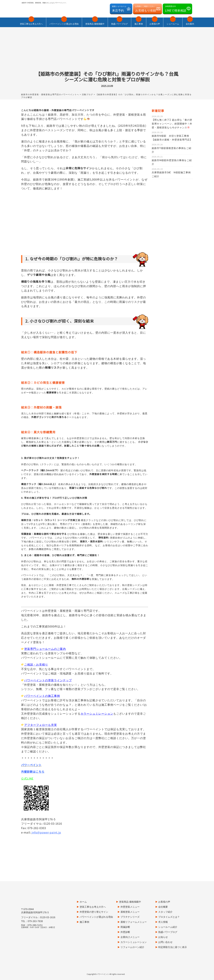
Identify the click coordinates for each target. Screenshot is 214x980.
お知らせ (163, 921)
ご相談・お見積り (34, 649)
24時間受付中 (175, 9)
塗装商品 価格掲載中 (94, 21)
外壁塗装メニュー (130, 891)
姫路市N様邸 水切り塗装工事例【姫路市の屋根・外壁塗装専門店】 (172, 122)
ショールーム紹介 (167, 911)
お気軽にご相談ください (145, 9)
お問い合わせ (165, 926)
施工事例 (138, 21)
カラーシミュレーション (134, 926)
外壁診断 (125, 916)
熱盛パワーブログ (119, 21)
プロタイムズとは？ (169, 901)
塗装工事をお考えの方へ (31, 21)
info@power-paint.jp (46, 817)
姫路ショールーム (119, 9)
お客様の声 (155, 21)
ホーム (83, 886)
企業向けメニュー (130, 921)
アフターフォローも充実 (39, 709)
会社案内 (190, 21)
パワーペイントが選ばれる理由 (64, 21)
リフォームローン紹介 (132, 931)
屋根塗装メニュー (130, 896)
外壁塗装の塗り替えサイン (94, 896)
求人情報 (163, 906)
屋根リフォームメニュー (134, 906)
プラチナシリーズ (130, 901)
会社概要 (163, 891)
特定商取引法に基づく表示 (172, 931)
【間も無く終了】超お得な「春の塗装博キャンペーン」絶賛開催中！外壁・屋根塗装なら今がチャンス (172, 108)
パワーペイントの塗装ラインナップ (46, 665)
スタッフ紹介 (165, 896)
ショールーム (173, 21)
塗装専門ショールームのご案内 (43, 633)
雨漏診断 (125, 911)
